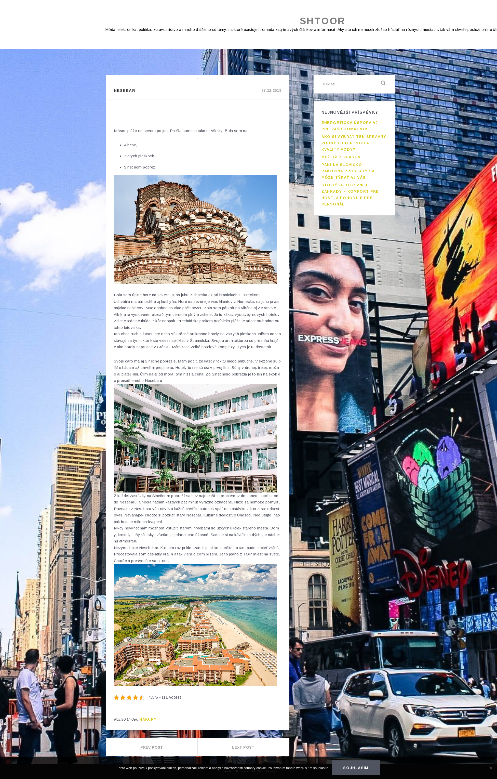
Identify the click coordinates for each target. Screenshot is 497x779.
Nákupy (148, 719)
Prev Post (151, 747)
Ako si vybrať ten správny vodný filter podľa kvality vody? (353, 143)
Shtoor (322, 21)
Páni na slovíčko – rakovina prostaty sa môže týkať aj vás (348, 171)
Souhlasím (356, 768)
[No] (490, 767)
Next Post (243, 747)
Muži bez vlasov (341, 157)
